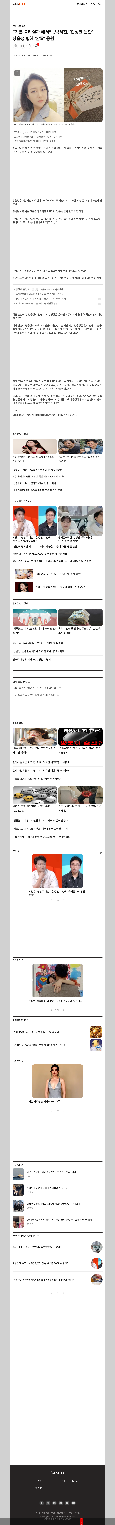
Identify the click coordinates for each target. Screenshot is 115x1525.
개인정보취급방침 (57, 1512)
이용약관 (45, 1512)
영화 (64, 1480)
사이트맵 (69, 1512)
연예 (14, 26)
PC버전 (76, 1512)
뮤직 (51, 1480)
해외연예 (17, 1060)
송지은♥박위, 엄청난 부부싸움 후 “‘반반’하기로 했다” (40, 294)
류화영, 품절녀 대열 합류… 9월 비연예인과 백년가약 (39, 289)
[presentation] (51, 900)
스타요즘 (21, 26)
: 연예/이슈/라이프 (26, 1235)
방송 (15, 851)
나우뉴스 (18, 1164)
